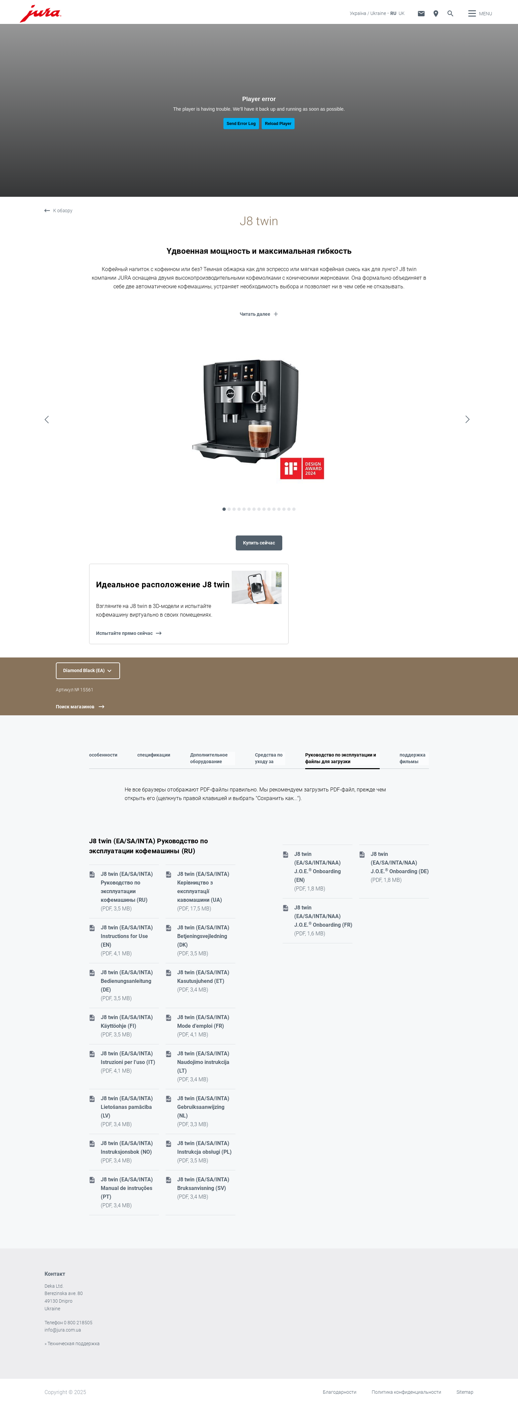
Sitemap (464, 1401)
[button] (259, 325)
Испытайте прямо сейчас (124, 642)
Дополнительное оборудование (209, 767)
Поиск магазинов (75, 715)
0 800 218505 (78, 1332)
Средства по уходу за (269, 767)
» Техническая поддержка (72, 1353)
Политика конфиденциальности (406, 1401)
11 (274, 539)
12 (279, 539)
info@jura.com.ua (63, 1339)
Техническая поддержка (421, 18)
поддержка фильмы (413, 767)
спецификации (153, 763)
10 (269, 539)
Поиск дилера (436, 18)
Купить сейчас (259, 550)
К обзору (62, 229)
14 (289, 539)
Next (469, 449)
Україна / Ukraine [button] (368, 18)
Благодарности (339, 1401)
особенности (103, 763)
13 (284, 539)
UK (402, 18)
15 (294, 539)
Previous (49, 449)
